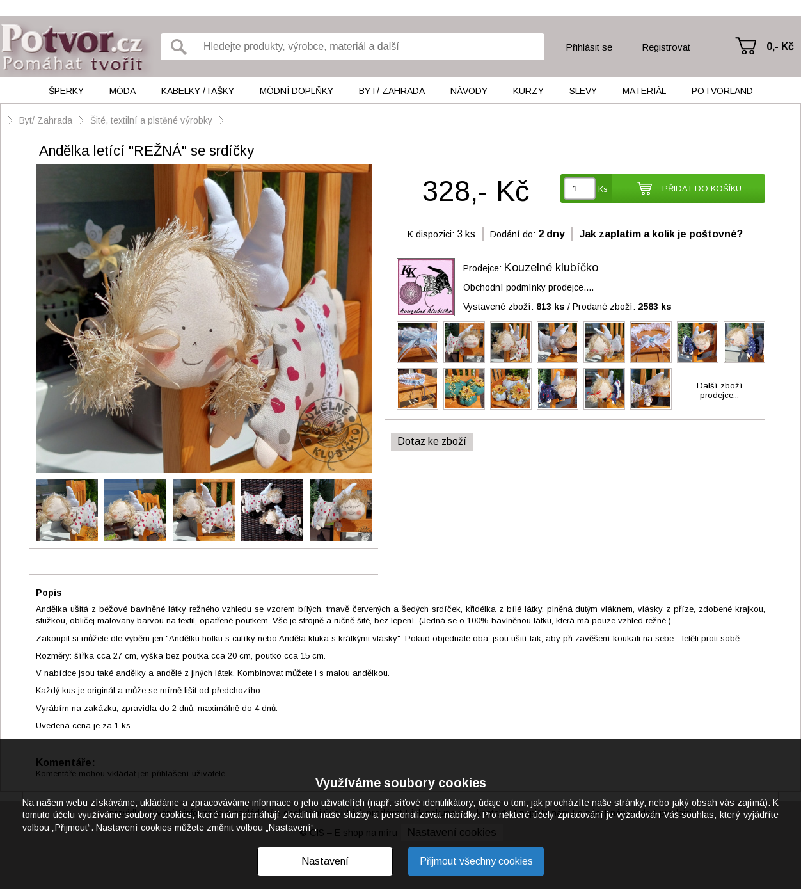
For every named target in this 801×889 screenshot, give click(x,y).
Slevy (583, 91)
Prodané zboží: (622, 306)
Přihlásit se (589, 47)
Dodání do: (512, 234)
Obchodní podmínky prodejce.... (528, 287)
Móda (122, 91)
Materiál (644, 91)
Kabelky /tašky (197, 91)
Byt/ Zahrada (392, 91)
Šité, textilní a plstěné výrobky (152, 120)
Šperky (66, 91)
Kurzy (528, 91)
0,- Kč (780, 46)
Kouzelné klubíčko (551, 267)
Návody (469, 91)
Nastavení (325, 861)
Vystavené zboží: (514, 306)
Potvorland (722, 91)
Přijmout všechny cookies (476, 861)
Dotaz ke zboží (431, 441)
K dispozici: (431, 234)
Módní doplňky (296, 91)
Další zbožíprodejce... (720, 390)
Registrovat (666, 47)
